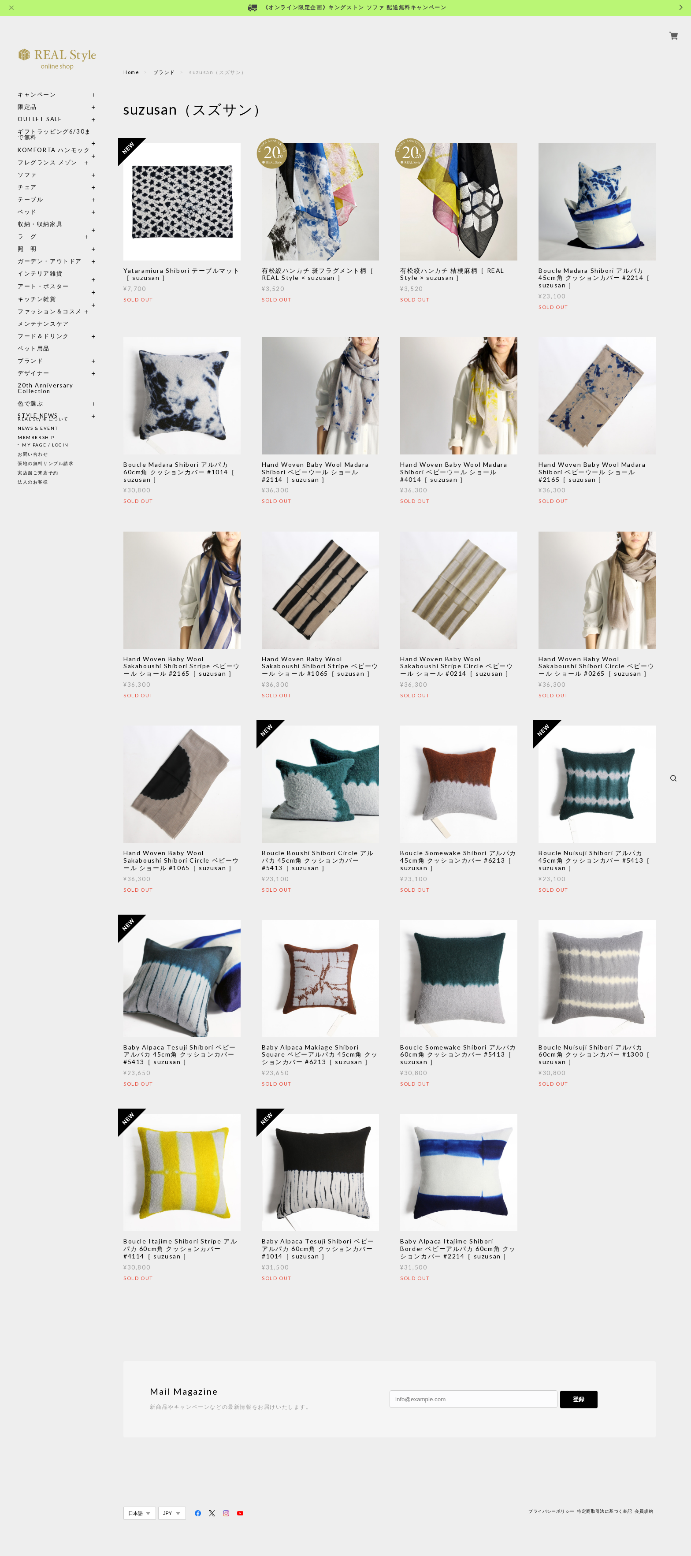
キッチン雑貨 (57, 289)
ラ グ (27, 226)
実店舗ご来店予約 (38, 472)
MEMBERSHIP (36, 437)
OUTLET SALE (40, 109)
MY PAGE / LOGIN (45, 444)
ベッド (27, 202)
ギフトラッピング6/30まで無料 (54, 124)
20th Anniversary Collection (46, 378)
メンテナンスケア (43, 313)
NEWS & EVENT (38, 428)
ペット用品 (34, 338)
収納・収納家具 (57, 214)
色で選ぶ (30, 393)
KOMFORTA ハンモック (54, 140)
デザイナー (34, 363)
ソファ (43, 165)
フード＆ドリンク (43, 326)
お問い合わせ (33, 454)
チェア (30, 177)
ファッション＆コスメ (50, 301)
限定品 (27, 97)
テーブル (30, 189)
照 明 (27, 239)
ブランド (30, 351)
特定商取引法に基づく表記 (604, 1511)
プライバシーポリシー (551, 1511)
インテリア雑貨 (57, 263)
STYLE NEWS (38, 406)
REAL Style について (43, 418)
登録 (578, 1399)
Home (131, 72)
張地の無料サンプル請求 (46, 463)
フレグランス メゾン (48, 152)
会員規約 (644, 1511)
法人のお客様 (33, 481)
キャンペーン (37, 84)
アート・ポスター (57, 276)
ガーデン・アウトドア (50, 251)
